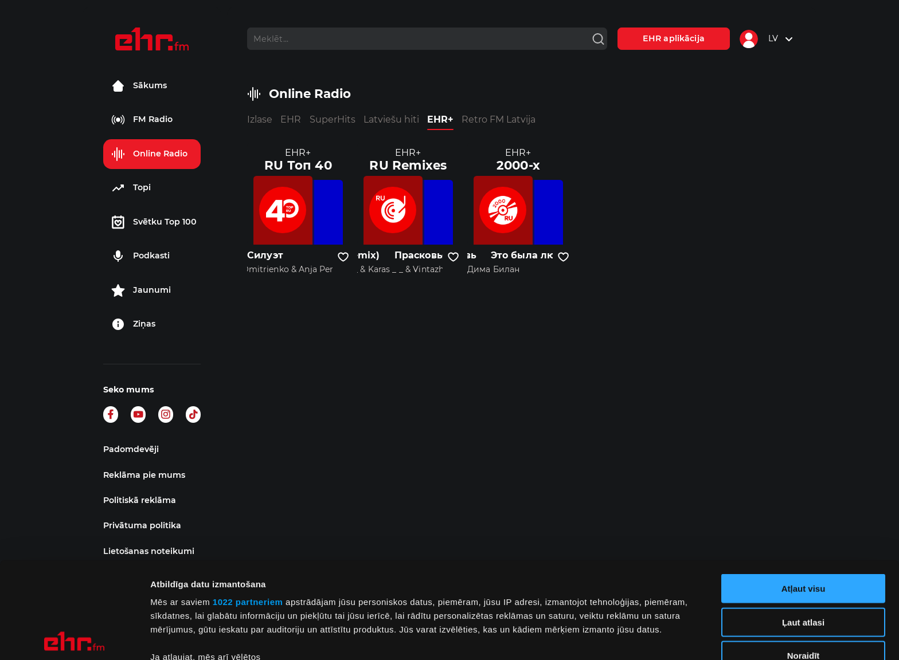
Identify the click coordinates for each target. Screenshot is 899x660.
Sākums (139, 86)
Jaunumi (141, 290)
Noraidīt (803, 559)
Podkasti (140, 256)
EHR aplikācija (674, 38)
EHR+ (440, 119)
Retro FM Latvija (499, 119)
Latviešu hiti (391, 119)
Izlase (259, 119)
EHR (290, 119)
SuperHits (332, 119)
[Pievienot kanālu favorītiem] (343, 257)
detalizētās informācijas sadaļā (562, 606)
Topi (131, 188)
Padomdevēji (131, 449)
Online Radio (149, 154)
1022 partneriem (248, 505)
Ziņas (133, 324)
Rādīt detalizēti (624, 637)
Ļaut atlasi (803, 526)
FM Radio (142, 120)
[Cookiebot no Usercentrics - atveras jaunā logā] (74, 637)
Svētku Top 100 (154, 222)
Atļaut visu (803, 492)
